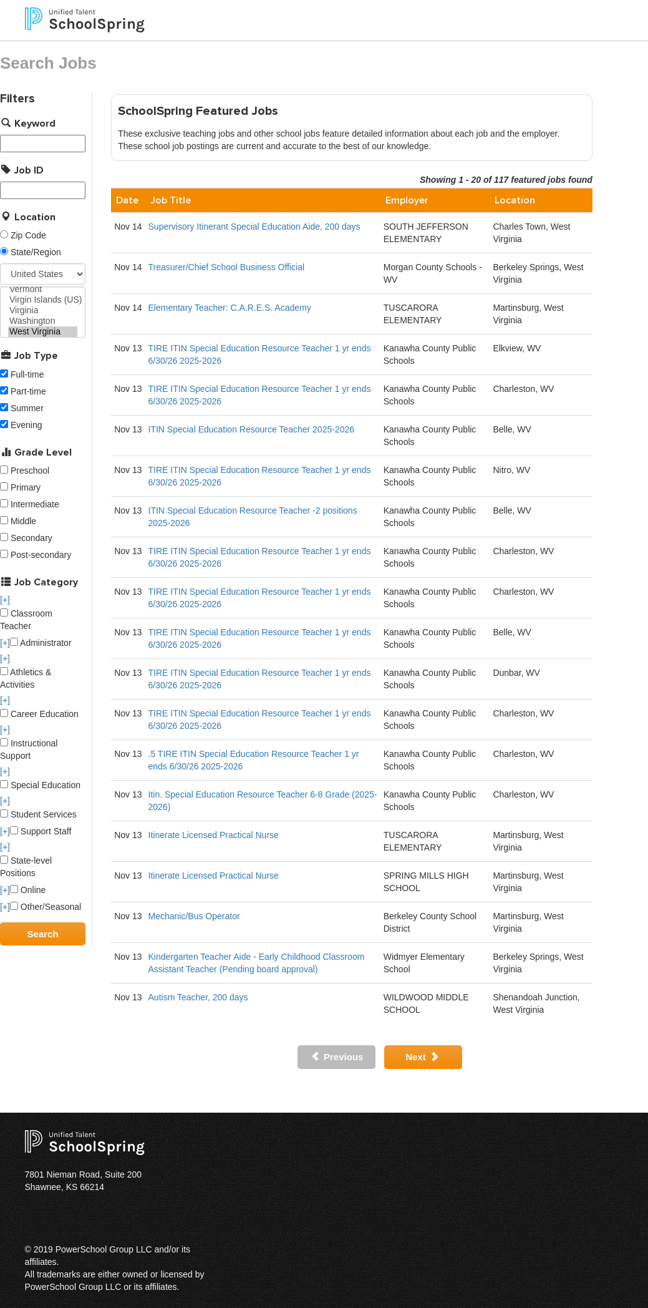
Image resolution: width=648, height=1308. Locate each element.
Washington (42, 321)
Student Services (38, 814)
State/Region (36, 252)
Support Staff (40, 831)
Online (28, 890)
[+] (5, 600)
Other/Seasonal (45, 907)
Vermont (42, 289)
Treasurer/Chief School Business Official (226, 267)
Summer (27, 408)
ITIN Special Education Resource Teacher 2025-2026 (251, 429)
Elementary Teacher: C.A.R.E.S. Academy (229, 308)
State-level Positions (26, 867)
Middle (23, 521)
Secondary (31, 538)
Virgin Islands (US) (42, 300)
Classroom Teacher (26, 619)
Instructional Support (28, 749)
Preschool (30, 471)
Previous (337, 1057)
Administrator (41, 643)
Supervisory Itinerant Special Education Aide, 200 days (254, 227)
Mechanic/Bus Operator (194, 916)
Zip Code (28, 235)
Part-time (28, 391)
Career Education (39, 714)
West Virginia (42, 331)
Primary (26, 487)
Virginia (42, 310)
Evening (26, 425)
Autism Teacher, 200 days (198, 997)
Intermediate (35, 504)
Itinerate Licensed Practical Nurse (213, 835)
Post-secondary (41, 555)
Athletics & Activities (25, 678)
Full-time (27, 374)
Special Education (40, 785)
